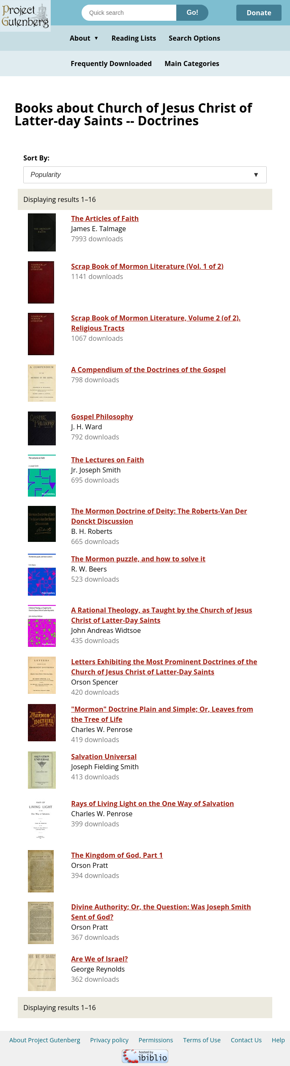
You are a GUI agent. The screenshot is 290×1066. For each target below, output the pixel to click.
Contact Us (246, 1040)
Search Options (194, 38)
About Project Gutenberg (44, 1040)
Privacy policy (109, 1040)
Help (278, 1040)
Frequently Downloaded (111, 63)
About (84, 38)
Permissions (156, 1040)
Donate (258, 12)
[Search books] (129, 13)
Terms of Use (202, 1040)
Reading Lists (134, 38)
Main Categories (191, 63)
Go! (192, 12)
